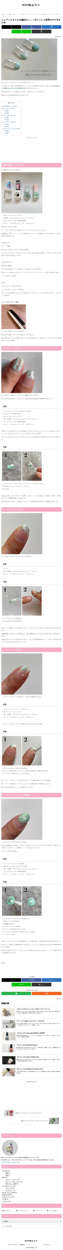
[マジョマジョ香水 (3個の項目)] (54, 1210)
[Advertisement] (31, 150)
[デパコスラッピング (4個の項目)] (23, 1210)
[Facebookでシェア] (31, 27)
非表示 (12, 102)
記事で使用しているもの (9, 106)
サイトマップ (46, 1244)
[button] (41, 31)
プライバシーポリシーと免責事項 (16, 1244)
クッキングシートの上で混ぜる (11, 128)
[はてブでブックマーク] (51, 27)
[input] (31, 1226)
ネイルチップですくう (9, 108)
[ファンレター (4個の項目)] (39, 1210)
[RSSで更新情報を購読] (47, 993)
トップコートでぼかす (9, 122)
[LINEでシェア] (21, 31)
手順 (6, 113)
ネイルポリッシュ (15, 972)
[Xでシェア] (11, 27)
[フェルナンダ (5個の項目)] (8, 1210)
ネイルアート (5, 972)
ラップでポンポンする (9, 115)
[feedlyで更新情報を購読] (16, 993)
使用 (6, 110)
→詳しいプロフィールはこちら (10, 1162)
